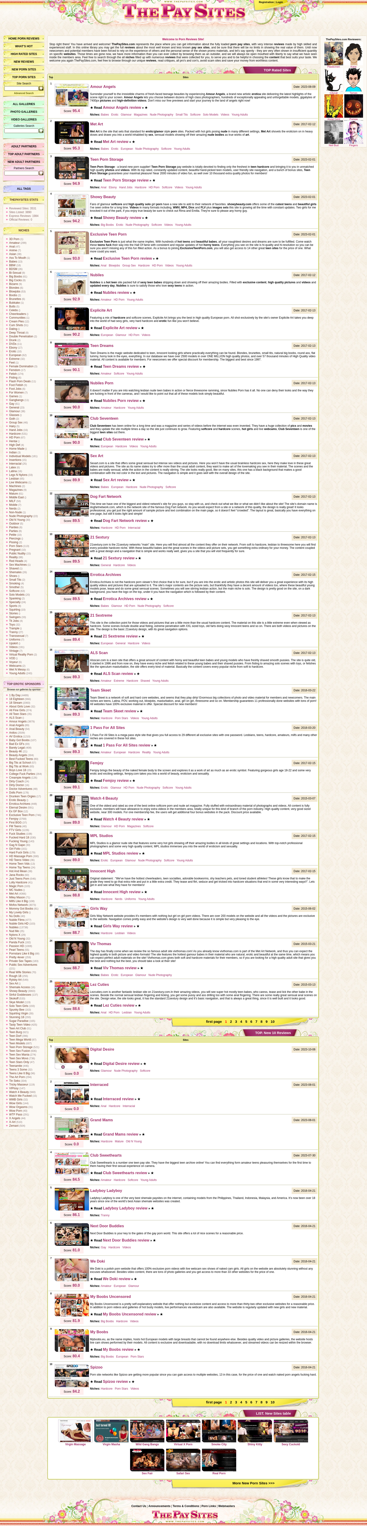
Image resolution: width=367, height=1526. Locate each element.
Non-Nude (15, 512)
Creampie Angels (19, 777)
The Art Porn (17, 1077)
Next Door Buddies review (126, 1240)
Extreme (14, 359)
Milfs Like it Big (18, 901)
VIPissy (13, 1088)
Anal (12, 246)
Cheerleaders (17, 314)
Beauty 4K (15, 751)
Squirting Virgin (18, 1013)
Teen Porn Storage (21, 1047)
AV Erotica (15, 736)
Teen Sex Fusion (19, 1051)
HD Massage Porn (20, 856)
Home (12, 38)
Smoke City (219, 1432)
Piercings (15, 538)
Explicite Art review (120, 328)
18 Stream (15, 702)
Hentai (13, 441)
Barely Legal (17, 747)
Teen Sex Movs (18, 1058)
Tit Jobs (14, 621)
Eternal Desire (18, 807)
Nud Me (14, 931)
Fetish (13, 373)
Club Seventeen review (123, 439)
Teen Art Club (17, 1028)
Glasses (14, 415)
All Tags (24, 188)
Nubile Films (17, 919)
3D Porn (14, 239)
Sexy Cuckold (290, 1432)
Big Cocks (15, 280)
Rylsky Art (15, 979)
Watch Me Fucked (20, 1095)
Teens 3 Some (18, 1069)
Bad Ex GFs (16, 744)
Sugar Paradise (19, 1021)
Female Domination (21, 366)
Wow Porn (15, 1110)
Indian (13, 452)
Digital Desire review (121, 1064)
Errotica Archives (19, 803)
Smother (14, 587)
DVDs (12, 344)
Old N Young (17, 519)
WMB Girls (15, 1099)
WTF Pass (15, 1114)
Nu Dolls (14, 916)
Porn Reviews (28, 38)
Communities (17, 317)
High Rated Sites (24, 54)
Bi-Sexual (15, 272)
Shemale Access (19, 987)
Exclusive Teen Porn (22, 815)
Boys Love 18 (17, 770)
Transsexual (16, 635)
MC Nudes (15, 890)
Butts (12, 306)
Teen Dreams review (121, 366)
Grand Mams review (120, 1134)
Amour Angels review (122, 107)
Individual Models (20, 456)
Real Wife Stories (20, 972)
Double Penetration (21, 336)
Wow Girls (15, 1103)
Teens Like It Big (19, 1073)
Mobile (13, 504)
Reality (13, 557)
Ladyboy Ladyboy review (125, 1208)
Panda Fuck (16, 942)
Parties (13, 531)
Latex (12, 467)
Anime (13, 250)
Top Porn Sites (24, 77)
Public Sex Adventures (23, 964)
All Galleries (24, 104)
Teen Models (17, 1043)
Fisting (13, 377)
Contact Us (138, 1506)
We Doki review (116, 1279)
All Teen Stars (17, 714)
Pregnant (15, 549)
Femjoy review (116, 781)
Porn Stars (15, 546)
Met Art (13, 893)
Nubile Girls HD (19, 923)
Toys (12, 624)
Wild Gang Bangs (147, 1432)
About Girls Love (19, 706)
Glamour (14, 411)
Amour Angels (18, 721)
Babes (13, 261)
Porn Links (209, 1506)
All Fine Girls (17, 710)
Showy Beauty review (122, 218)
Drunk (13, 340)
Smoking (14, 583)
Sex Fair (147, 1461)
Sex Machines (18, 564)
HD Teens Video (19, 860)
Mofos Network (18, 905)
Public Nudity (17, 553)
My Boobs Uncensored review (129, 1314)
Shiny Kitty (254, 1432)
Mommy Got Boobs (21, 908)
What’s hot (24, 46)
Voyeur (13, 662)
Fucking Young (18, 841)
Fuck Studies (17, 833)
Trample (14, 628)
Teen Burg (15, 1032)
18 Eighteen (16, 699)
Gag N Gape (17, 845)
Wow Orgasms (18, 1107)
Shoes (13, 576)
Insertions (15, 460)
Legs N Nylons (18, 475)
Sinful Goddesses (20, 994)
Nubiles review (116, 293)
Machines (15, 486)
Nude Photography (21, 516)
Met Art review (115, 142)
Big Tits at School (20, 762)
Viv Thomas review (120, 968)
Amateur (14, 242)
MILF (12, 501)
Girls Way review (118, 926)
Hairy (12, 426)
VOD (12, 658)
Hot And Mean (18, 871)
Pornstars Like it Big (21, 953)
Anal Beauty (16, 729)
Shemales (15, 572)
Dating (13, 329)
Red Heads (16, 561)
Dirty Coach (16, 781)
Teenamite (15, 1065)
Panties (13, 527)
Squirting (14, 609)
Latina (13, 471)
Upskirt (13, 643)
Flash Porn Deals (20, 381)
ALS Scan (15, 717)
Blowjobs (14, 291)
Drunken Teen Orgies (22, 796)
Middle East (16, 497)
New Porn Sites (24, 69)
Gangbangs (16, 400)
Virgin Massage (75, 1432)
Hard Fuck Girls (19, 852)
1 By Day (15, 695)
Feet (12, 362)
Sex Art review (116, 480)
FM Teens (15, 826)
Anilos (13, 732)
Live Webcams (18, 482)
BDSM (13, 269)
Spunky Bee (16, 1009)
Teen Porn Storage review (126, 180)
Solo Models (17, 594)
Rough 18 (15, 976)
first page (214, 1021)
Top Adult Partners (24, 154)
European (15, 355)
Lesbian (14, 478)
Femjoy (13, 818)
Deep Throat (17, 332)
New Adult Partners (23, 162)
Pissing (13, 542)
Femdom (14, 370)
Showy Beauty (18, 991)
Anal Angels (16, 725)
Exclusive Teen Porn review (127, 258)
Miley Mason (17, 897)
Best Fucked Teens (21, 759)
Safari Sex (183, 1461)
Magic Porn (16, 886)
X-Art (12, 1122)
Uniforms (14, 639)
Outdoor (14, 523)
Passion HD (16, 946)
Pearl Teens (16, 949)
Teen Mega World (20, 1039)
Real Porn (219, 1461)
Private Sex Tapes (20, 961)
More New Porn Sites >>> (253, 1483)
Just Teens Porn (19, 878)
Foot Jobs (15, 388)
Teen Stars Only (19, 1062)
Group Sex (15, 422)
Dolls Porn (15, 792)
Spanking (15, 598)
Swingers (15, 617)
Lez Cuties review (118, 1005)
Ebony (13, 347)
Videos (13, 647)
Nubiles (13, 927)
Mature (13, 493)
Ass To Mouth (17, 257)
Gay (11, 403)
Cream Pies (16, 321)
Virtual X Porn (183, 1432)
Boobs (13, 295)
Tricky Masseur (18, 1084)
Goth (12, 418)
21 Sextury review (119, 558)
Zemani (13, 1125)
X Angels (14, 1118)
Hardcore (15, 433)
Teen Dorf (15, 1036)
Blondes (14, 287)
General (14, 407)
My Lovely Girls (18, 912)
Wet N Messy (17, 669)
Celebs (13, 310)
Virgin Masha (111, 1432)
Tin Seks (14, 1080)
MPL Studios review (120, 853)
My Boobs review (118, 1349)
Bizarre (13, 284)
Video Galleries (24, 119)
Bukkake (14, 302)
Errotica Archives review (125, 599)
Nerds (13, 508)
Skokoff (13, 998)
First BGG (15, 822)
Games (13, 396)
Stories (13, 613)
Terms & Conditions (186, 1506)
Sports (13, 606)
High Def (14, 445)
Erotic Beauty (17, 800)
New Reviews (24, 61)
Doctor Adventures (20, 788)
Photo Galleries (24, 111)
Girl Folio (14, 848)
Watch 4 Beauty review (123, 819)
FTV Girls (15, 830)
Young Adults (17, 673)
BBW (12, 265)
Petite (12, 534)
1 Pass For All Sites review (126, 745)
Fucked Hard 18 (19, 837)
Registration (266, 2)
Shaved (14, 568)
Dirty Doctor (16, 785)
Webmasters (226, 1506)
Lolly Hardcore (18, 882)
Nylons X (14, 934)
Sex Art (13, 983)
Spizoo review (115, 1382)
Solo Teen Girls (18, 1006)
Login (279, 2)
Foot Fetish (16, 385)
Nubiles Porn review (121, 401)
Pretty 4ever (16, 957)
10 (273, 1021)
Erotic (12, 351)
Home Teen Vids (19, 863)
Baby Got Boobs (19, 740)
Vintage (13, 650)
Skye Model (16, 1002)
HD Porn (14, 437)
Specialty (15, 602)
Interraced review (118, 1099)
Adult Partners (24, 146)
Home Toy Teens (19, 867)
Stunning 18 (16, 1017)
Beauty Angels (18, 755)
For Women (16, 392)
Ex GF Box (16, 811)
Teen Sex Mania (19, 1054)
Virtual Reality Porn (21, 654)
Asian (12, 254)
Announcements (159, 1506)
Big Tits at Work (19, 766)
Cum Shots (16, 325)
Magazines (16, 490)
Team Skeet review (119, 711)
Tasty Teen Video (19, 1024)
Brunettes (15, 299)
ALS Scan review (118, 674)
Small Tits (15, 579)
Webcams (15, 665)
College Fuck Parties (22, 774)
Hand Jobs (15, 430)
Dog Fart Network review (125, 521)
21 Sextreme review (120, 636)
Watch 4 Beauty (19, 1092)
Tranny (13, 632)
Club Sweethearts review (125, 1173)
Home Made (16, 448)
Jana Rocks (16, 875)
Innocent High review (122, 892)
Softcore (14, 591)
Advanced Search (24, 93)
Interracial (15, 463)
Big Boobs (15, 276)
